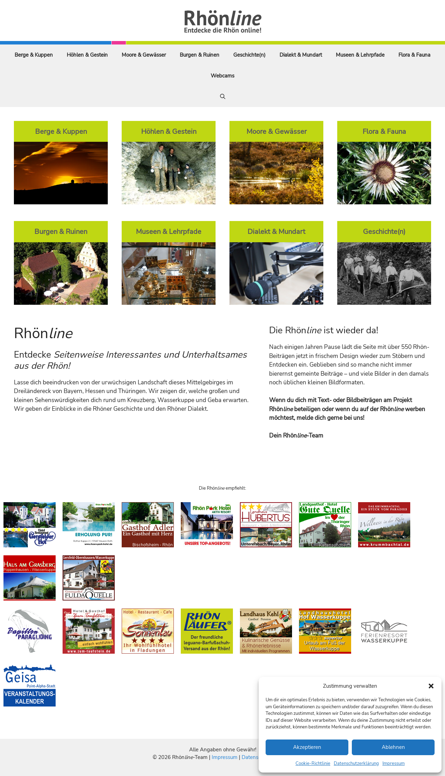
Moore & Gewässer (144, 54)
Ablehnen (393, 747)
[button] (431, 686)
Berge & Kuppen (34, 54)
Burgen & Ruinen (199, 54)
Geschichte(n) (249, 54)
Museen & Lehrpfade (360, 54)
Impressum (393, 763)
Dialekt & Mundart (301, 54)
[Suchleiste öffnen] (222, 96)
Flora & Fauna (414, 54)
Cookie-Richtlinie (313, 763)
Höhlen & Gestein (87, 54)
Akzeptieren (307, 747)
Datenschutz (256, 757)
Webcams (222, 75)
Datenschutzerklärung (356, 763)
